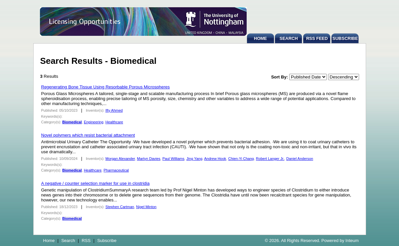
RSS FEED (317, 38)
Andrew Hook (215, 159)
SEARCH (289, 38)
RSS (86, 240)
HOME (260, 38)
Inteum (352, 240)
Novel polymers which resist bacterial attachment (88, 135)
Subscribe (106, 240)
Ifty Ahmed (114, 110)
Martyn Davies (148, 159)
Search (68, 240)
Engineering (93, 122)
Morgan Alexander (120, 159)
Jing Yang (194, 159)
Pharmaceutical (116, 170)
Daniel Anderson (299, 159)
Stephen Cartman (119, 207)
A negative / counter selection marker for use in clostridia (95, 183)
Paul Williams (173, 159)
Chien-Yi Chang (241, 159)
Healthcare (114, 122)
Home (49, 240)
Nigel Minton (146, 207)
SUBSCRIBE (345, 38)
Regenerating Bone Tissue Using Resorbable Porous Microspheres (105, 86)
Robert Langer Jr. (270, 159)
